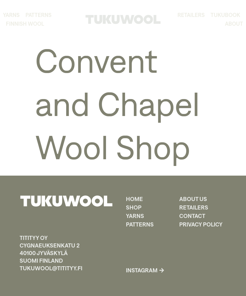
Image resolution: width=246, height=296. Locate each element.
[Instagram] (161, 270)
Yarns (11, 15)
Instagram (142, 270)
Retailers (191, 15)
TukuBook (225, 15)
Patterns (38, 15)
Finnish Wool (25, 23)
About (234, 23)
